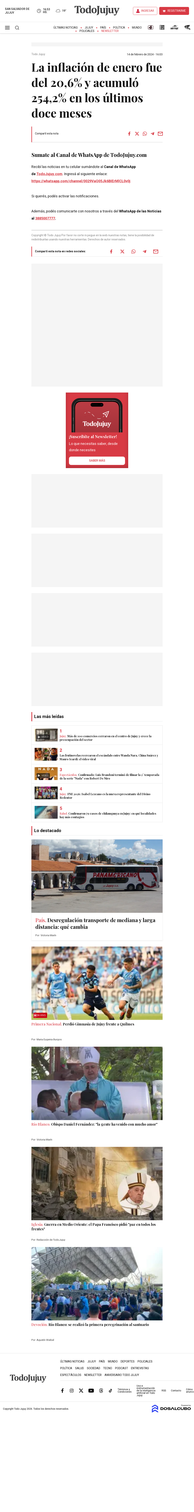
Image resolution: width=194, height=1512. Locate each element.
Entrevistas (140, 1368)
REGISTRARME (177, 11)
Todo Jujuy (38, 54)
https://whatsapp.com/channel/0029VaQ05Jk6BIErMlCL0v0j (80, 181)
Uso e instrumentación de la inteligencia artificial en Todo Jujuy (146, 1390)
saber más (97, 460)
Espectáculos (70, 1375)
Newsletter (110, 31)
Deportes (128, 1361)
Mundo (137, 28)
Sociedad (93, 1368)
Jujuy (89, 28)
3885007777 (45, 218)
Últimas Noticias (65, 28)
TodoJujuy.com (49, 174)
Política (119, 28)
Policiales (87, 31)
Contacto (176, 1390)
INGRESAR (147, 11)
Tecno (107, 1368)
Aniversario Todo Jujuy (122, 1375)
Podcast (121, 1368)
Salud (79, 1368)
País (103, 28)
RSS (164, 1390)
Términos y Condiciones (125, 1391)
